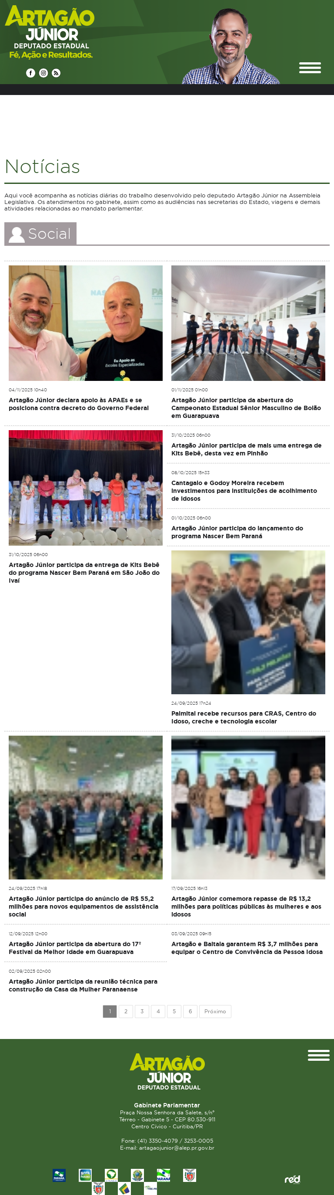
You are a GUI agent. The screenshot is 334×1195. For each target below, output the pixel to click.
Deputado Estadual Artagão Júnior (70, 32)
